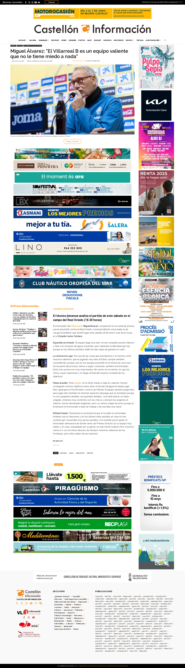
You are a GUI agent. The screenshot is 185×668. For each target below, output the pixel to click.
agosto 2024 (168, 601)
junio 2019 (130, 623)
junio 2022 (130, 611)
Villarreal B (76, 326)
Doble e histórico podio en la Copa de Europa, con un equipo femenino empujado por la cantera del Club (24, 317)
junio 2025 (141, 599)
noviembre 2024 (133, 601)
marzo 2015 (126, 641)
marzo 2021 (126, 616)
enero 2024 (155, 604)
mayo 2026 (99, 596)
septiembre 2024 (156, 601)
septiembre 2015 (146, 638)
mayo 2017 (163, 631)
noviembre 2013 (151, 646)
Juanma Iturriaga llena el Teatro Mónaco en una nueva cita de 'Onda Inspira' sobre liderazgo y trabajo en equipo (25, 364)
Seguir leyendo (72, 141)
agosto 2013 (112, 648)
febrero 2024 (145, 604)
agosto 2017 (136, 631)
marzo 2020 (108, 621)
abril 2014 (98, 646)
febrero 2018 (136, 628)
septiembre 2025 (111, 599)
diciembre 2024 (120, 601)
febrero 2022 (168, 611)
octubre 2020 (112, 619)
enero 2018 (146, 628)
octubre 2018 (134, 626)
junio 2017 (154, 631)
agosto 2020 (136, 619)
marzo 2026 (117, 596)
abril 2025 (159, 599)
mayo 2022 (140, 611)
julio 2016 (122, 636)
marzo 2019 (158, 623)
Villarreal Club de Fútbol (32, 46)
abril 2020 (98, 621)
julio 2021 (167, 614)
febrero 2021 (136, 616)
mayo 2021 (108, 616)
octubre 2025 (99, 599)
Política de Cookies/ (105, 666)
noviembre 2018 (122, 626)
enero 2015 (146, 641)
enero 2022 (99, 614)
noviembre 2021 (122, 614)
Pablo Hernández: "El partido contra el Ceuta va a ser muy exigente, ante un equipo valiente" (24, 379)
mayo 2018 (108, 628)
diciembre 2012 (110, 651)
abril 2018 (117, 628)
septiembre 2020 (124, 619)
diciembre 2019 (139, 621)
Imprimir (58, 465)
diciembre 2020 (157, 616)
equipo (78, 383)
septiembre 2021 (146, 614)
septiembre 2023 (124, 606)
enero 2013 (99, 651)
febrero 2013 (168, 648)
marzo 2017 (108, 633)
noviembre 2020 (100, 619)
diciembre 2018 (110, 626)
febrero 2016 (168, 636)
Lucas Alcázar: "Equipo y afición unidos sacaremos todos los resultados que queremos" (25, 332)
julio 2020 (145, 619)
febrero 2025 (99, 601)
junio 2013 (130, 648)
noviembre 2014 (100, 643)
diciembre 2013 (139, 646)
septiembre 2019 (100, 623)
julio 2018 (167, 626)
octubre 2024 (144, 601)
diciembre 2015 (110, 638)
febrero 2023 (118, 609)
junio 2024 (107, 604)
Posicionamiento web (121, 666)
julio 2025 (133, 599)
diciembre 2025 (148, 596)
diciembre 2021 (110, 614)
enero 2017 (128, 633)
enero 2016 (99, 638)
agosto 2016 (112, 636)
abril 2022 (149, 611)
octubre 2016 (163, 633)
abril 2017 (98, 633)
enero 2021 (146, 616)
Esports (13, 46)
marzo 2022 (158, 611)
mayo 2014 (163, 643)
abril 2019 (149, 623)
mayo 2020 (163, 619)
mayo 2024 (116, 604)
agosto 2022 (112, 611)
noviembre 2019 (151, 621)
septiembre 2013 (100, 648)
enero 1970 (133, 651)
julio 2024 (98, 604)
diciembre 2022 (139, 609)
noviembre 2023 (100, 606)
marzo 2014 (108, 646)
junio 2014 (154, 643)
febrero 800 (143, 651)
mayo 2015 (108, 641)
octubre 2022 (163, 609)
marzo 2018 (126, 628)
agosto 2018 (158, 626)
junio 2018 (98, 628)
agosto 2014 (136, 643)
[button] (165, 40)
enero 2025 (109, 601)
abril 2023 (98, 609)
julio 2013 (122, 648)
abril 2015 (117, 641)
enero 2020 (128, 621)
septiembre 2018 (146, 626)
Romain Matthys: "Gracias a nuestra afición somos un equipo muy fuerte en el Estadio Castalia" (25, 348)
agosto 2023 (136, 606)
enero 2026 (137, 596)
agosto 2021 (158, 614)
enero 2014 (128, 646)
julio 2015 (167, 638)
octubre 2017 (112, 631)
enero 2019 (99, 626)
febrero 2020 (118, 621)
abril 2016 (149, 636)
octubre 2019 (163, 621)
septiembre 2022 (100, 611)
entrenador (63, 453)
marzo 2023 (108, 609)
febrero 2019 (168, 623)
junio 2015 (98, 641)
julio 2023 (145, 606)
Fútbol (20, 46)
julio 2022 (122, 611)
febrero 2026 (127, 596)
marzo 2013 (158, 648)
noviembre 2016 (151, 633)
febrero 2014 (118, 646)
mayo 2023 (163, 606)
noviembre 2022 (151, 609)
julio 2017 (145, 631)
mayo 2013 (140, 648)
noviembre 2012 (122, 651)
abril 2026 (108, 596)
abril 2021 (117, 616)
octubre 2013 (163, 646)
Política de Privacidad (90, 666)
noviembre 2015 (122, 638)
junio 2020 (154, 619)
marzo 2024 (135, 604)
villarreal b (90, 453)
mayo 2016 (140, 636)
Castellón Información (63, 309)
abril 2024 (125, 604)
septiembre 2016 (100, 636)
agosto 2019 (112, 623)
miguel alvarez (80, 453)
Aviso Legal (78, 666)
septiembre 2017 (124, 631)
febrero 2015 (136, 641)
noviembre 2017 (100, 631)
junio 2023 (154, 606)
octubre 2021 (134, 614)
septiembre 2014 (124, 643)
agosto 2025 (123, 599)
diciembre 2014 (157, 641)
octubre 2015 (134, 638)
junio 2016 (130, 636)
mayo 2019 (140, 623)
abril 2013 (149, 648)
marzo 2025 (169, 599)
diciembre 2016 (139, 633)
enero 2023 (128, 609)
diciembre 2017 (157, 628)
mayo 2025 (150, 599)
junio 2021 (98, 616)
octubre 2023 (112, 606)
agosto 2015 (158, 638)
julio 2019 (122, 623)
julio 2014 (145, 643)
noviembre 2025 (161, 596)
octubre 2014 (112, 643)
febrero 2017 (118, 633)
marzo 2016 (158, 636)
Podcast (51, 2)
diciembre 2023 (166, 604)
